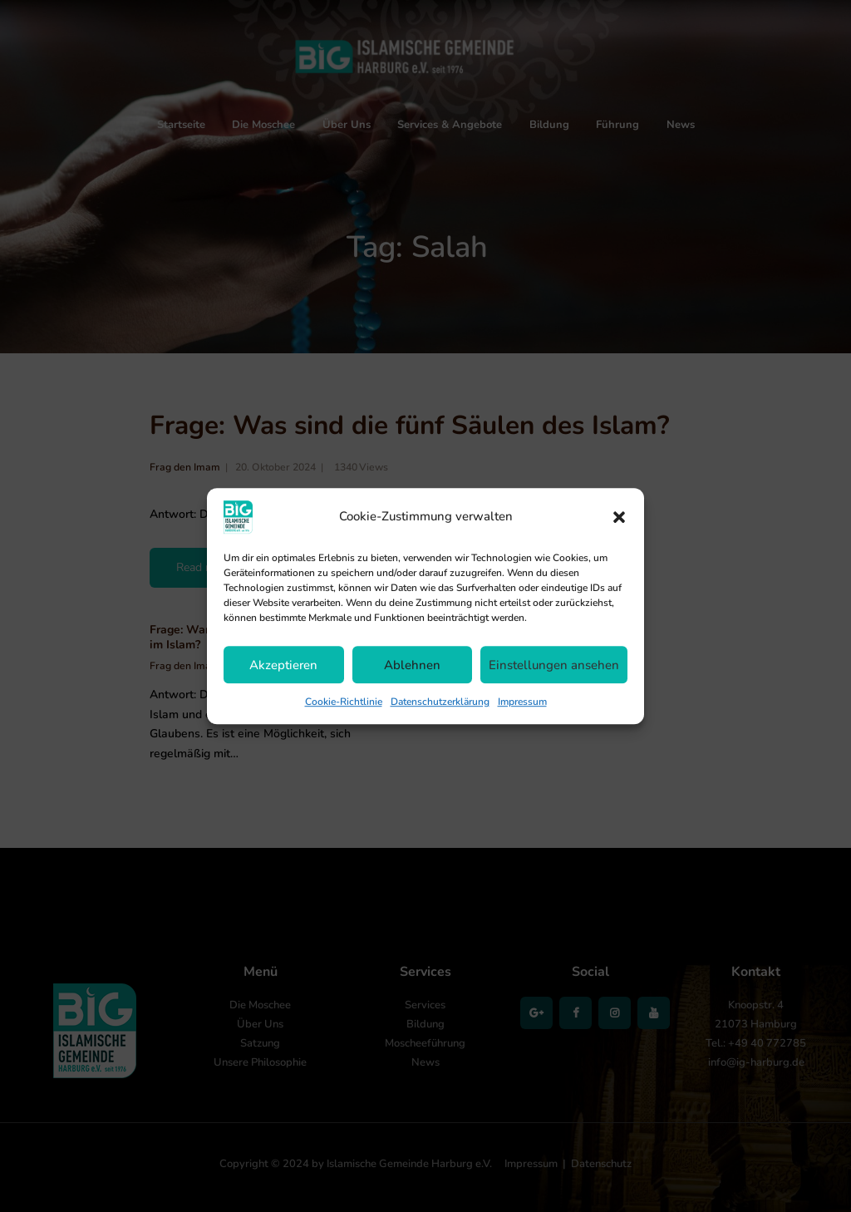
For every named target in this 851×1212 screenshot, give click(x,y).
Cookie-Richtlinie (343, 701)
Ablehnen (412, 665)
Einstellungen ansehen (554, 665)
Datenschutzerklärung (440, 701)
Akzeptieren (283, 665)
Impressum (522, 701)
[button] (619, 517)
